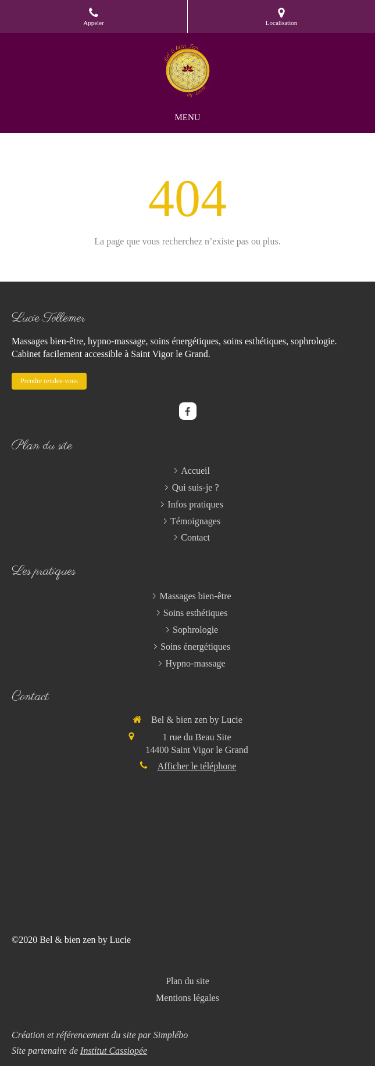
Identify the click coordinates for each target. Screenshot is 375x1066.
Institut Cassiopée (113, 1051)
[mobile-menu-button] (187, 117)
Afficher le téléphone (197, 766)
